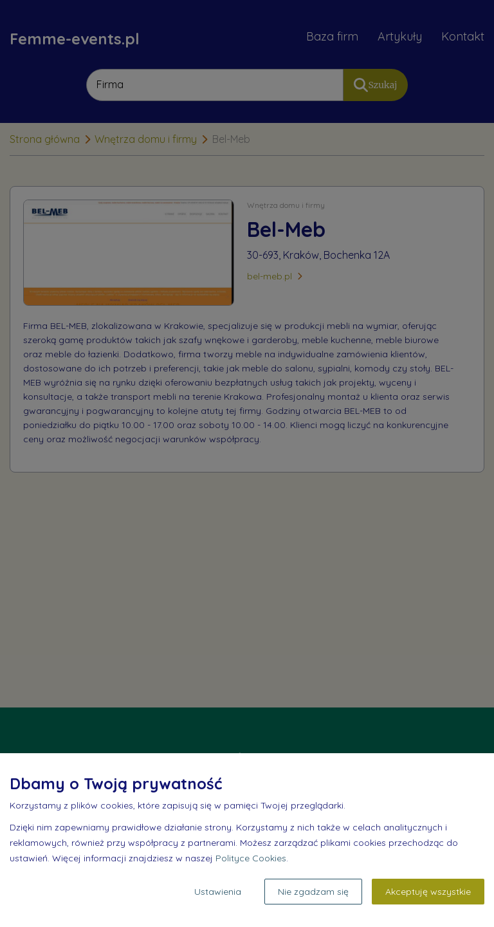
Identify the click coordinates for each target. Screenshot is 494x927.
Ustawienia (217, 891)
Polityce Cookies (250, 858)
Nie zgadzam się (313, 891)
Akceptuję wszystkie (428, 891)
